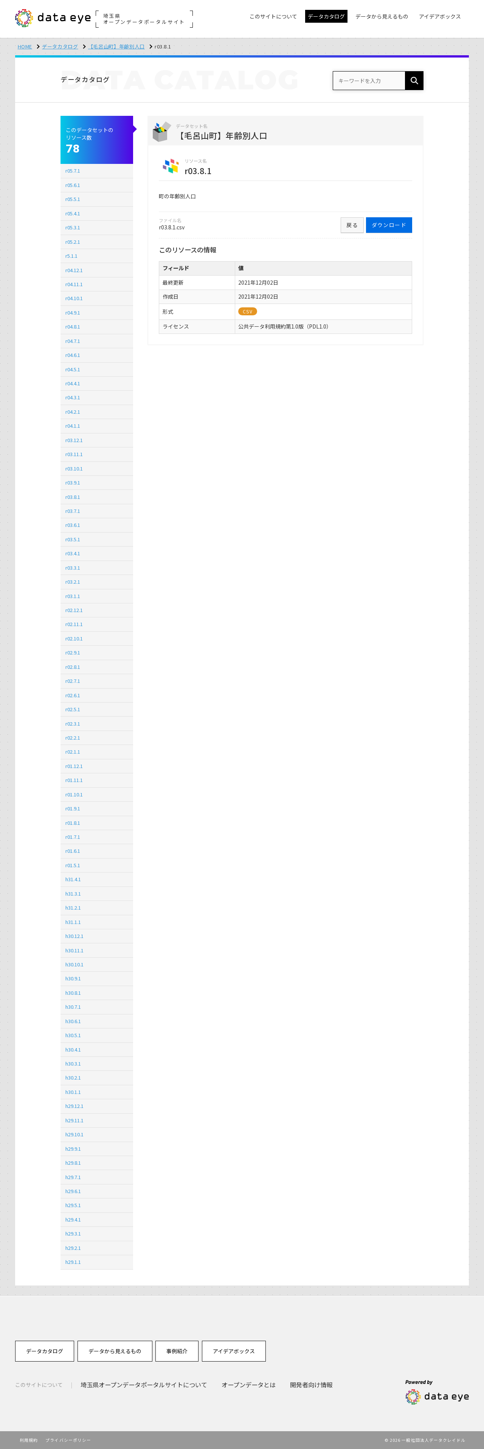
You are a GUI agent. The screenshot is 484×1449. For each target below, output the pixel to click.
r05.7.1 (72, 170)
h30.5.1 (73, 1035)
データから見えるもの (114, 1351)
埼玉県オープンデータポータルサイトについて (144, 1384)
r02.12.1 (74, 610)
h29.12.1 (74, 1105)
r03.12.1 (74, 440)
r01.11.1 (74, 780)
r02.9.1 (72, 652)
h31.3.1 (73, 893)
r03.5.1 (72, 539)
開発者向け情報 (311, 1384)
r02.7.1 (72, 680)
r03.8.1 (72, 496)
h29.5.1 (73, 1205)
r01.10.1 (74, 794)
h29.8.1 (73, 1162)
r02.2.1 (72, 737)
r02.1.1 (72, 751)
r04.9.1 (72, 312)
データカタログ (60, 46)
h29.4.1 (73, 1219)
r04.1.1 (72, 425)
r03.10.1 (74, 468)
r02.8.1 (72, 666)
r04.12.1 (74, 270)
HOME (25, 46)
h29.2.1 (73, 1247)
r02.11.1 (74, 624)
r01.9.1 (72, 808)
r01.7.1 (72, 836)
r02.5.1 (72, 709)
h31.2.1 (73, 907)
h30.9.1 (73, 978)
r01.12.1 (74, 766)
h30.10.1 (74, 964)
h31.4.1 (73, 879)
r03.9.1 (72, 482)
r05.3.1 (72, 227)
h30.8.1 (73, 992)
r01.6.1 (72, 850)
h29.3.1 (73, 1233)
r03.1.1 (72, 596)
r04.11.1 (74, 284)
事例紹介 (177, 1351)
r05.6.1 (72, 185)
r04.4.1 (72, 383)
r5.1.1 (71, 255)
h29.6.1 (73, 1191)
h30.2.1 (73, 1077)
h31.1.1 (73, 921)
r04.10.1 (74, 298)
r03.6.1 (72, 524)
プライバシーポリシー (68, 1440)
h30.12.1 (74, 936)
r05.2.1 (72, 241)
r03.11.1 (74, 454)
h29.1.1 (73, 1261)
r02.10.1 (74, 638)
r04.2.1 (72, 411)
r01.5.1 (72, 865)
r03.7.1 (72, 510)
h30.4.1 (73, 1049)
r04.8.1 (72, 326)
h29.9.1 (73, 1148)
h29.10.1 (74, 1134)
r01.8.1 (72, 822)
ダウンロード (389, 225)
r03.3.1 (72, 567)
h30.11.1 (74, 950)
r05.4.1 (72, 213)
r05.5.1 (72, 199)
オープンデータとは (249, 1384)
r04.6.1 (72, 354)
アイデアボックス (234, 1351)
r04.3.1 (72, 397)
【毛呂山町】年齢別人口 (116, 46)
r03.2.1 (72, 581)
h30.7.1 (73, 1006)
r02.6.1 (72, 695)
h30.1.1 (73, 1091)
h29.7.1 (73, 1177)
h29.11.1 (74, 1120)
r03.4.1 (72, 553)
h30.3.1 (73, 1063)
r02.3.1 (72, 723)
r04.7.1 (72, 340)
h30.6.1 (73, 1021)
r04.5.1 (72, 369)
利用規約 (29, 1440)
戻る (352, 225)
